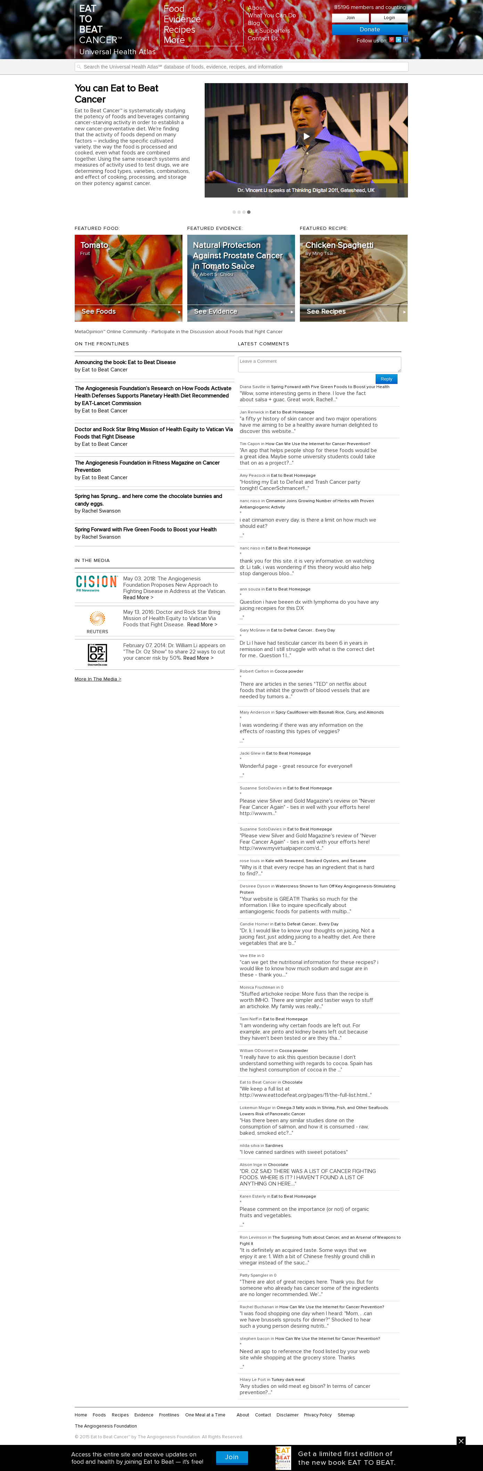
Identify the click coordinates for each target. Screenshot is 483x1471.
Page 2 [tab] (239, 212)
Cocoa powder (289, 671)
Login (389, 18)
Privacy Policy (318, 1415)
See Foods (99, 311)
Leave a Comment (319, 364)
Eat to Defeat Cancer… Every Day (303, 630)
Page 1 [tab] (234, 212)
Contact (263, 1415)
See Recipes (326, 311)
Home (81, 1415)
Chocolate (292, 1082)
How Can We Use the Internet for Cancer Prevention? (317, 444)
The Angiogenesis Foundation (106, 1426)
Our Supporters (269, 31)
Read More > (138, 597)
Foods (99, 1415)
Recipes (179, 30)
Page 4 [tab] (249, 212)
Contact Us (263, 38)
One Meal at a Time (205, 1415)
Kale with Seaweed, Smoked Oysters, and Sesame (315, 861)
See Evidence (215, 311)
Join (350, 18)
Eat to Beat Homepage (292, 412)
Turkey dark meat (288, 1380)
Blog (254, 23)
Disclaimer (287, 1415)
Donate (370, 29)
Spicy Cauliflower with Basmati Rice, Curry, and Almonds (330, 712)
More (174, 40)
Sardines (274, 1146)
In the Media (92, 560)
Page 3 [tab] (244, 212)
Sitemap (346, 1415)
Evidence (182, 19)
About (256, 8)
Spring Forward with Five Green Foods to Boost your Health (330, 387)
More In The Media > (98, 679)
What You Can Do (272, 16)
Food (174, 9)
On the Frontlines (102, 343)
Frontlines (169, 1415)
